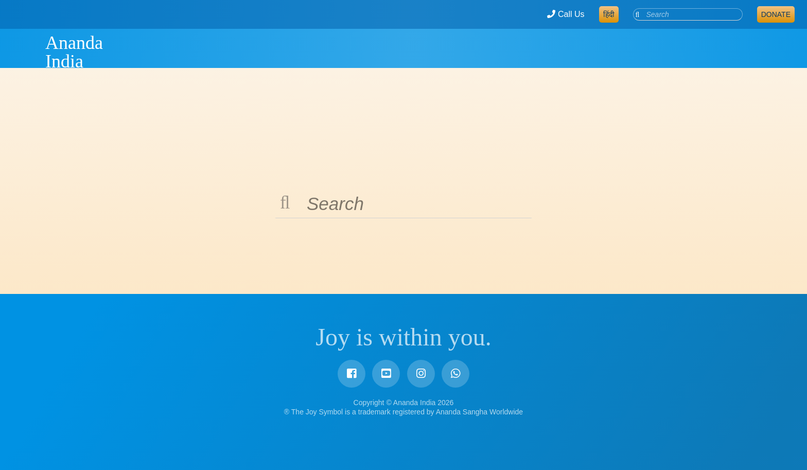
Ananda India (74, 52)
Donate (776, 14)
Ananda (27, 52)
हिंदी (609, 14)
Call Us (565, 14)
